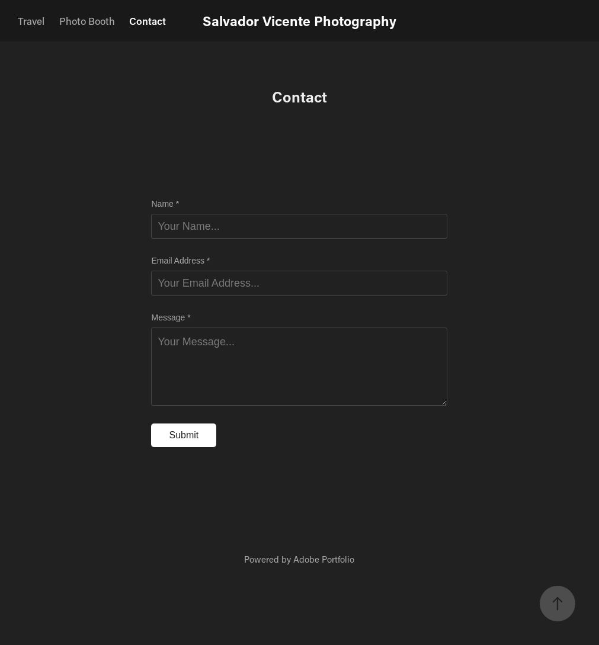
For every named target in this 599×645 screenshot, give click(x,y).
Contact (147, 20)
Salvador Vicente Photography (299, 21)
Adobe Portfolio (323, 559)
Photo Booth (87, 20)
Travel (31, 20)
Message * (170, 317)
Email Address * (180, 260)
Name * (165, 204)
